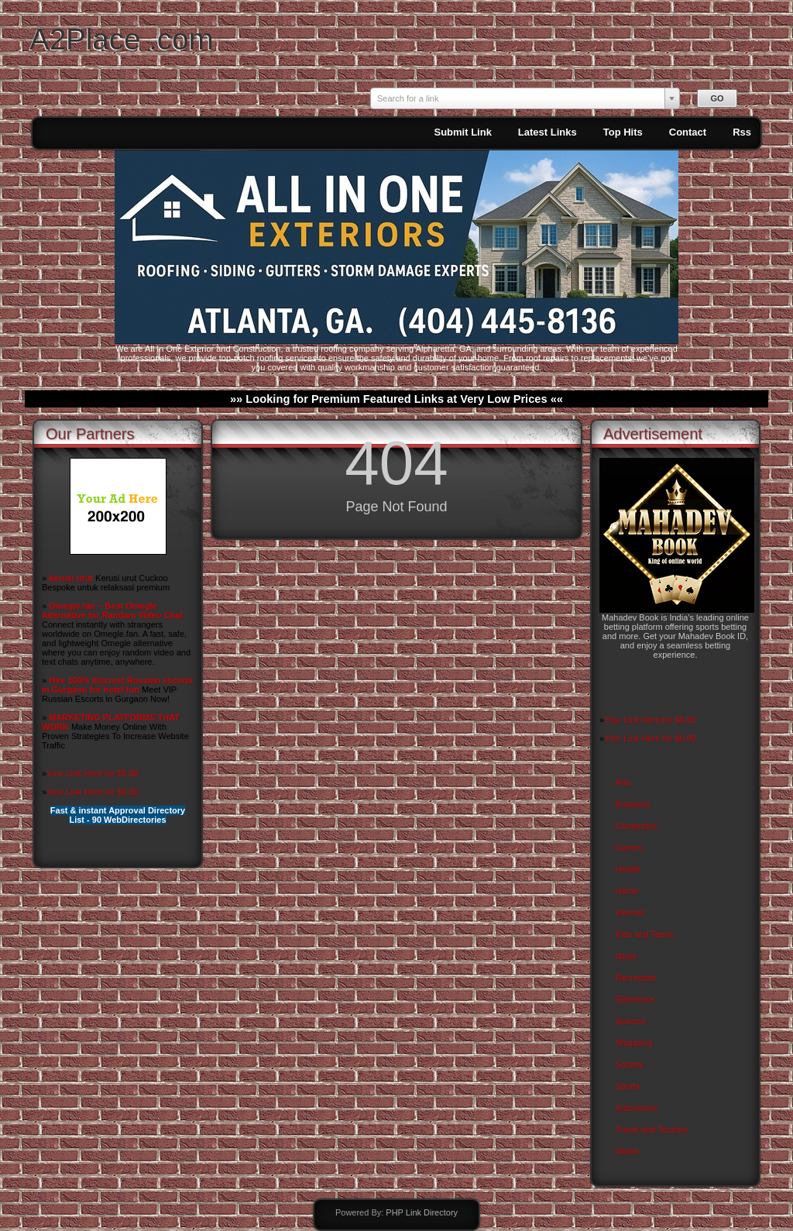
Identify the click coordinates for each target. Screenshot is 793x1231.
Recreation (636, 977)
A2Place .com (121, 39)
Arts (623, 782)
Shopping (634, 1042)
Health (628, 869)
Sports (628, 1086)
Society (630, 1064)
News (626, 956)
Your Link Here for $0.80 (92, 773)
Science (631, 1021)
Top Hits (623, 132)
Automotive (637, 1107)
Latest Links (547, 132)
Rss (742, 132)
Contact (687, 132)
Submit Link (462, 132)
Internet (630, 912)
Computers (636, 825)
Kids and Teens (645, 934)
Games (629, 847)
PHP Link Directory (422, 1212)
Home (627, 891)
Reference (635, 999)
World (627, 1151)
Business (633, 804)
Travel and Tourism (652, 1129)
